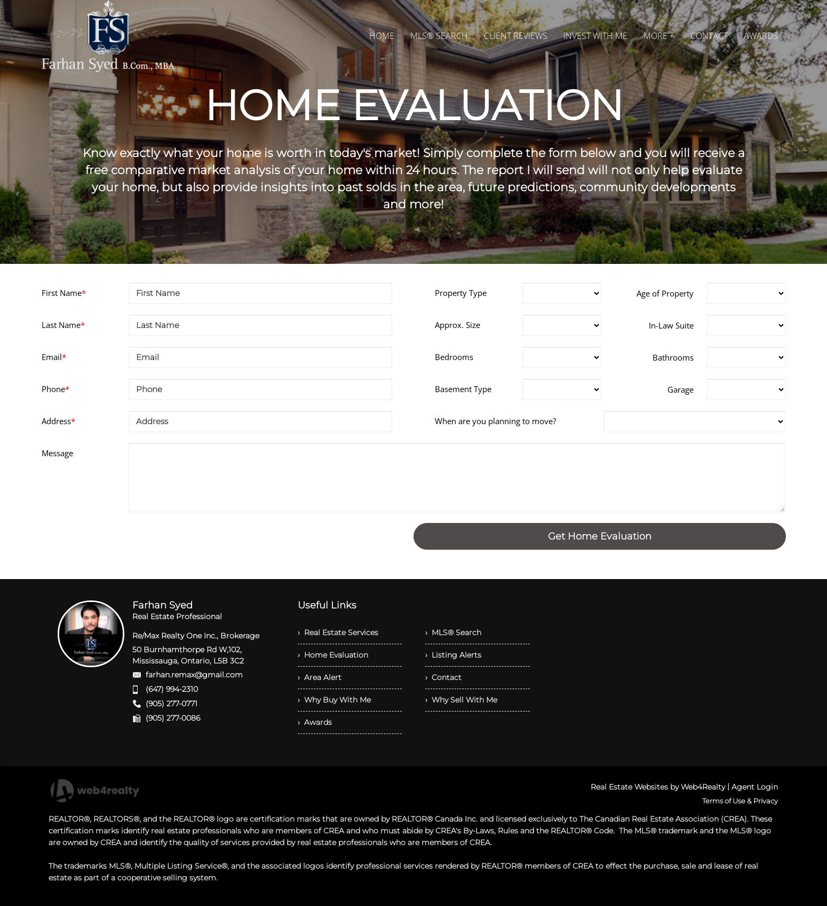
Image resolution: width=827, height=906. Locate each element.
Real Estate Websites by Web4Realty (658, 787)
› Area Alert (319, 677)
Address (58, 421)
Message (57, 453)
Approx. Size (457, 324)
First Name (64, 292)
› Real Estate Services (338, 632)
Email (54, 357)
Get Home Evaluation (599, 536)
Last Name (63, 324)
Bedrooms (454, 357)
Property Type (461, 292)
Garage (680, 389)
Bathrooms (673, 357)
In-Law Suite (671, 325)
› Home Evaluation (333, 655)
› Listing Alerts (453, 655)
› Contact (443, 677)
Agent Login (754, 787)
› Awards (315, 722)
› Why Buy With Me (334, 700)
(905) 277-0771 (171, 703)
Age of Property (665, 293)
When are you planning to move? (495, 421)
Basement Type (463, 389)
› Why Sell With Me (461, 700)
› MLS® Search (453, 632)
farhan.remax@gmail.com (194, 675)
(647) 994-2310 (172, 689)
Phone (55, 389)
